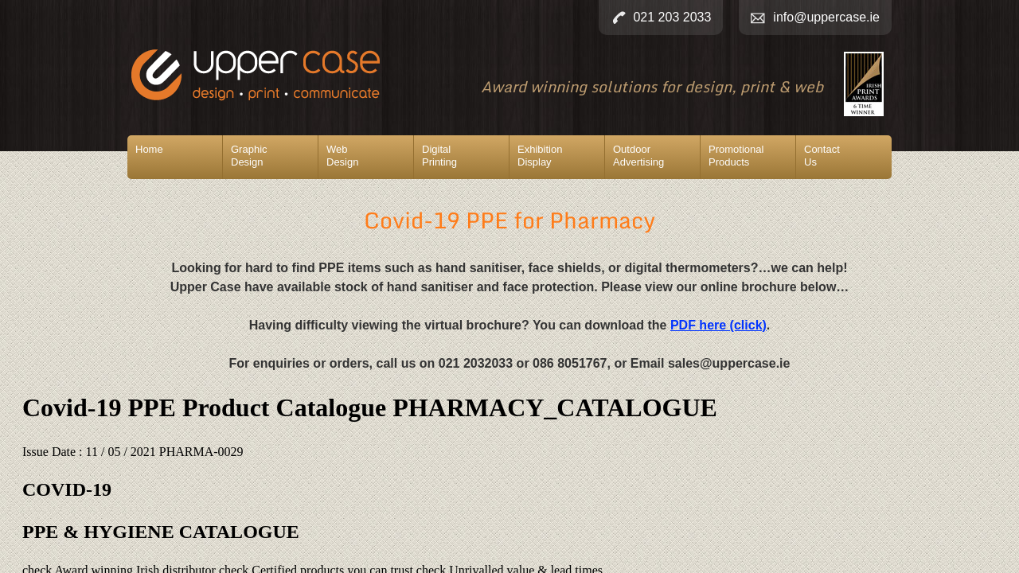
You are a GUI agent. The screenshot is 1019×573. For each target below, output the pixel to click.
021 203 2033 (672, 17)
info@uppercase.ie (826, 17)
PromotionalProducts (736, 155)
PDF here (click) (718, 325)
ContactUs (822, 155)
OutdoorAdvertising (638, 155)
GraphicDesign (249, 155)
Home (149, 149)
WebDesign (342, 155)
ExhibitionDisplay (539, 155)
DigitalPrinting (439, 155)
